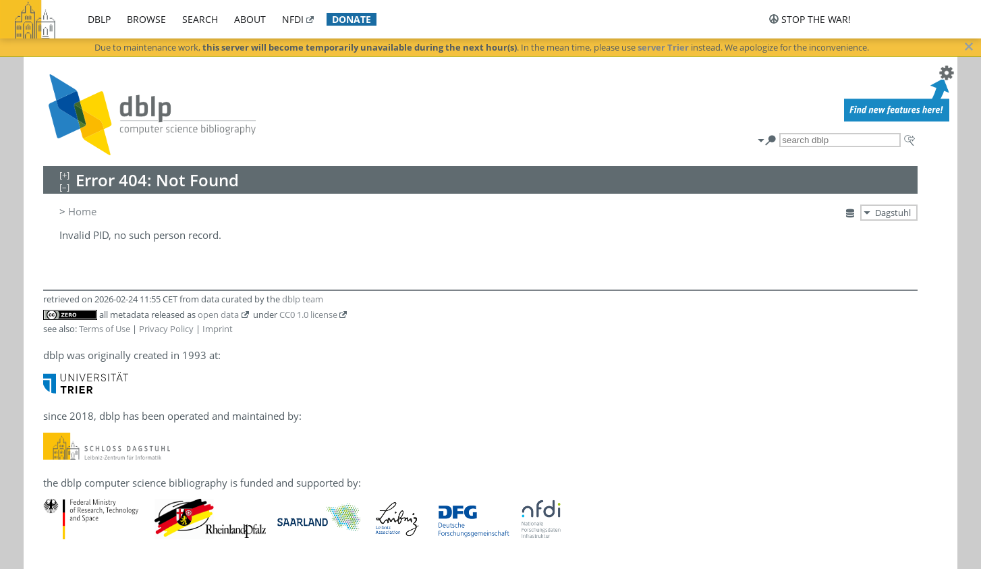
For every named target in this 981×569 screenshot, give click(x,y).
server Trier (663, 47)
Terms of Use (104, 329)
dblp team (302, 299)
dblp (99, 19)
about (250, 19)
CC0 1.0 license (308, 314)
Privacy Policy (166, 329)
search (200, 19)
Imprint (217, 329)
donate (351, 19)
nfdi (293, 19)
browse (146, 19)
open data (218, 314)
